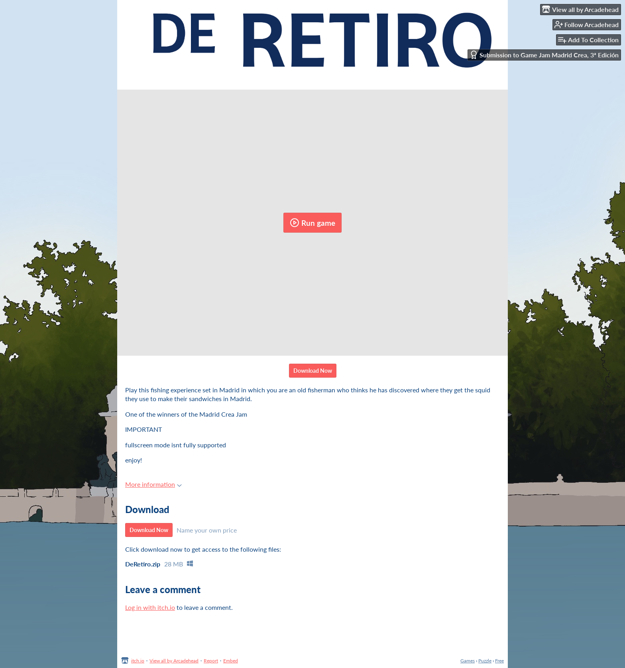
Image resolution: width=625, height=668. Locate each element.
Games (467, 661)
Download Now (312, 370)
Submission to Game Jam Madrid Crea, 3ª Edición (544, 55)
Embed (230, 661)
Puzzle (484, 661)
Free (499, 661)
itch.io (137, 661)
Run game (312, 222)
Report (211, 661)
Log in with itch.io (150, 607)
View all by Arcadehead (174, 661)
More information (153, 484)
